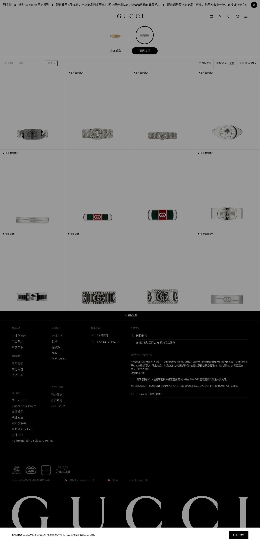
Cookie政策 (88, 535)
